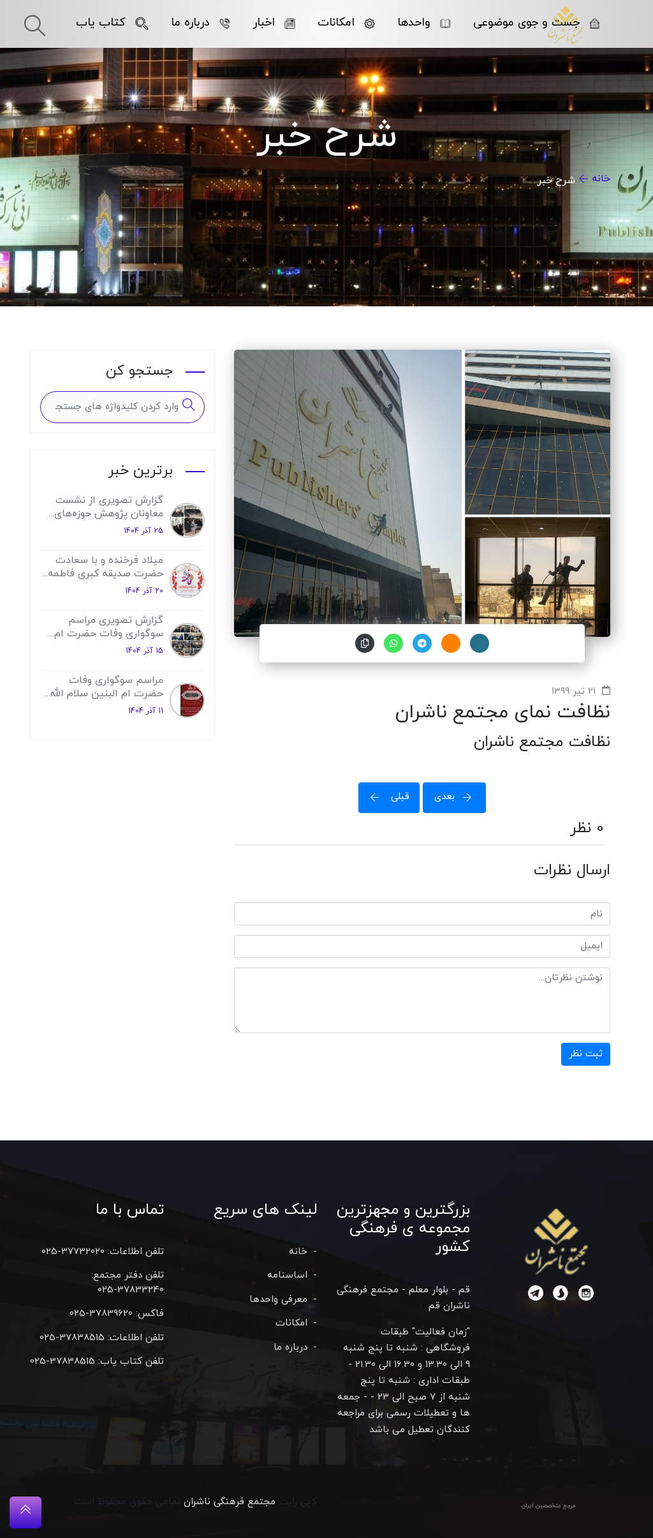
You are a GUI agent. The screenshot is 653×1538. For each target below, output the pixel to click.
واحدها (424, 23)
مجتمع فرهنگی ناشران (229, 1502)
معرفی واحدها (278, 1299)
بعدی (457, 796)
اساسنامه (287, 1275)
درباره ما (200, 23)
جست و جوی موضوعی (536, 23)
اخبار (274, 23)
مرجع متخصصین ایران (549, 1506)
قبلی (385, 796)
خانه (601, 179)
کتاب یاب (112, 23)
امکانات (346, 23)
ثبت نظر (586, 1054)
